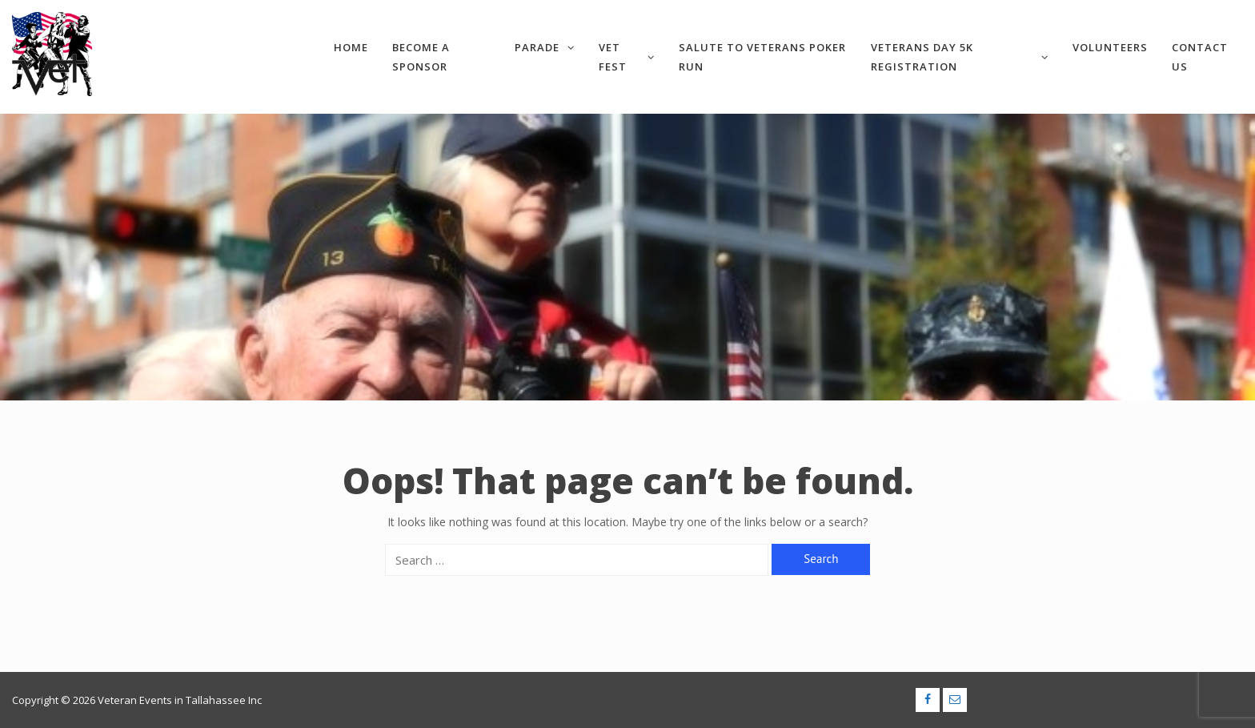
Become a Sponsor (421, 57)
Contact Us (1200, 57)
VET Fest (627, 57)
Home (351, 47)
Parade (545, 47)
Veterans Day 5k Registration (960, 57)
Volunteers (1110, 47)
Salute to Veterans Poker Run (762, 57)
